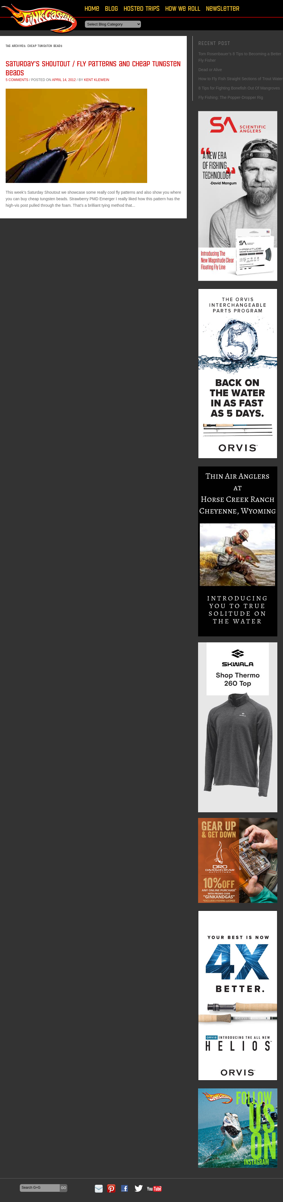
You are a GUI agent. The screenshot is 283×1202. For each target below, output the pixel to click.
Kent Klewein (96, 80)
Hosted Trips (142, 8)
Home (92, 8)
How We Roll (182, 8)
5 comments (17, 80)
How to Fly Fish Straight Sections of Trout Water (240, 78)
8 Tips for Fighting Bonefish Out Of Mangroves (239, 88)
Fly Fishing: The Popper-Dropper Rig (230, 97)
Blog (111, 8)
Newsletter (222, 8)
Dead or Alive (210, 69)
